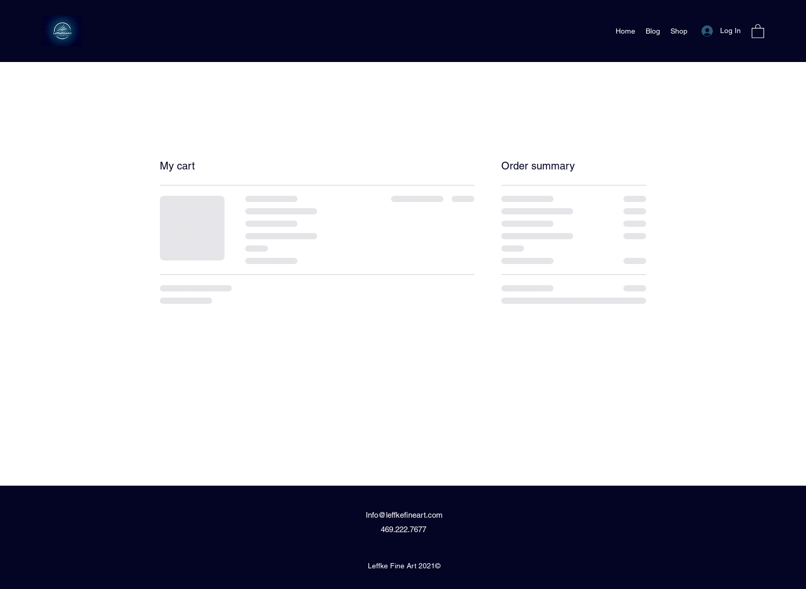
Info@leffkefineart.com (404, 514)
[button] (758, 30)
